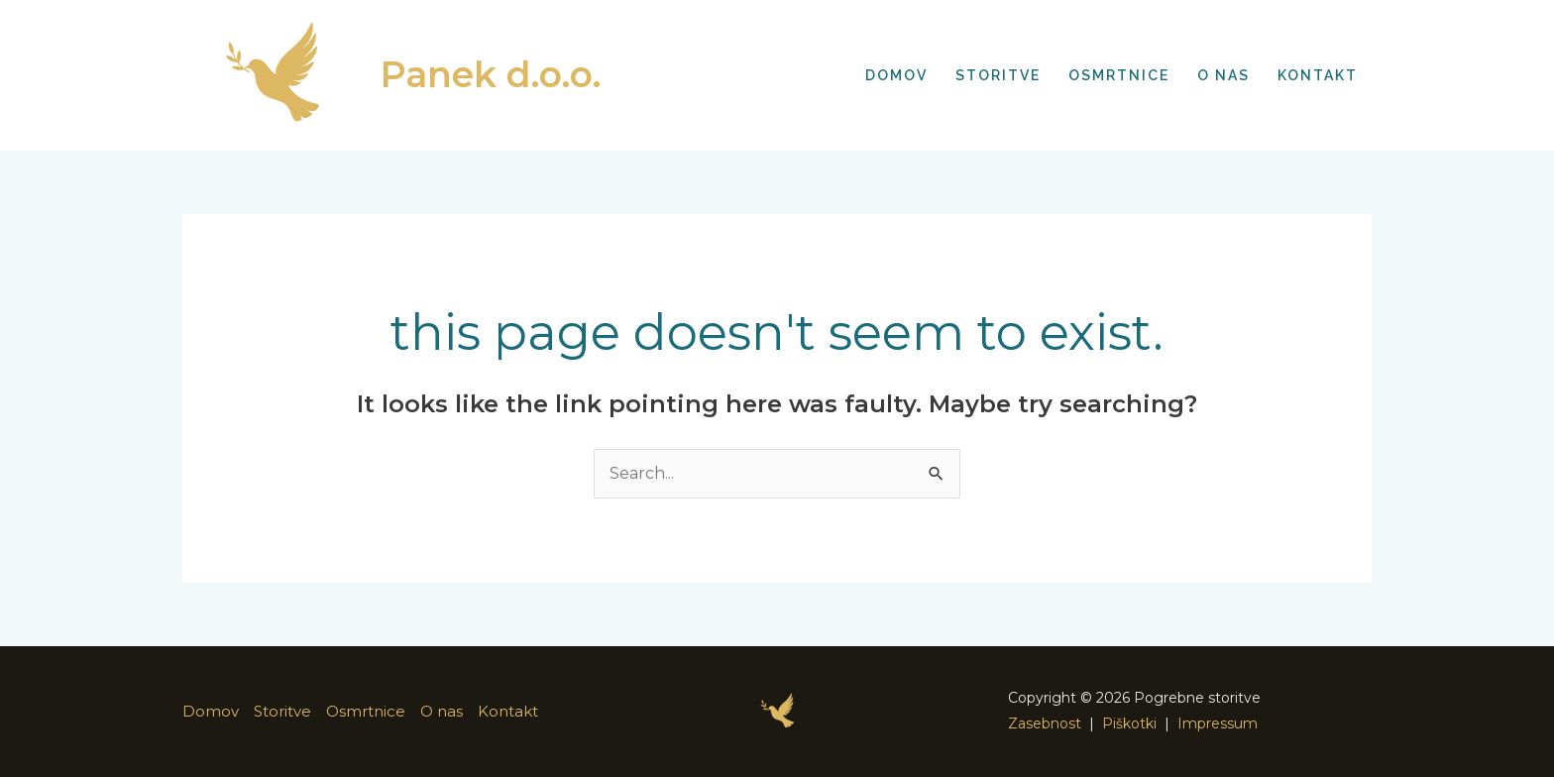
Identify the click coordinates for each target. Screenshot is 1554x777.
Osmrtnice (365, 711)
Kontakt (508, 711)
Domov (210, 711)
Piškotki (1129, 723)
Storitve (282, 711)
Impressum (1217, 723)
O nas (441, 711)
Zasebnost (1044, 723)
